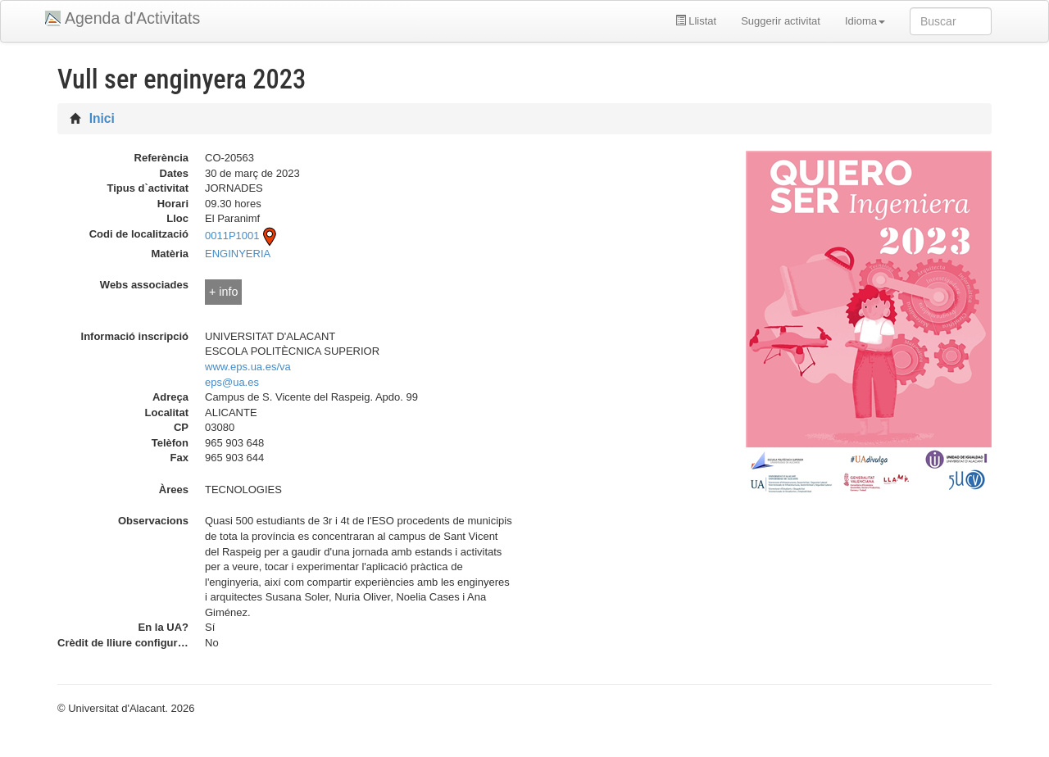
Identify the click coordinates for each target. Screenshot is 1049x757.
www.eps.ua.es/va (248, 366)
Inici (102, 118)
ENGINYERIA (237, 253)
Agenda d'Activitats (132, 18)
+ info (223, 291)
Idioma (865, 21)
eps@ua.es (232, 382)
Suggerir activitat (780, 21)
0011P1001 (242, 235)
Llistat (696, 21)
